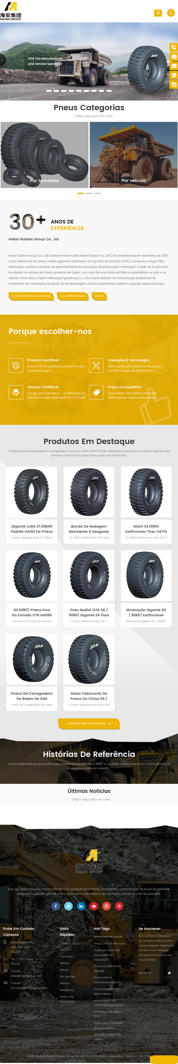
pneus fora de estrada (108, 938)
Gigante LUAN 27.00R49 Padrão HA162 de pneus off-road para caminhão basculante (32, 530)
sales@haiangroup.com (26, 977)
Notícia (64, 964)
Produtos (65, 951)
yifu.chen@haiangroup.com (29, 989)
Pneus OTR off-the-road (109, 945)
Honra (99, 297)
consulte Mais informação (31, 297)
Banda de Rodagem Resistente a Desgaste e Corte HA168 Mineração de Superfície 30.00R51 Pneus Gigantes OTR (89, 530)
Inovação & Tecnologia (128, 361)
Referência (66, 991)
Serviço (64, 971)
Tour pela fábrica (72, 297)
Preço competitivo (124, 388)
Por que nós (68, 978)
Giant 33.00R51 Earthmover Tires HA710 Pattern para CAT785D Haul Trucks (146, 530)
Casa (63, 944)
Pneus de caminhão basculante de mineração (107, 956)
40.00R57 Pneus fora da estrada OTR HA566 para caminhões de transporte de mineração (32, 613)
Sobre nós (66, 957)
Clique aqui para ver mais (94, 116)
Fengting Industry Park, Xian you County (22, 948)
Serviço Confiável (43, 388)
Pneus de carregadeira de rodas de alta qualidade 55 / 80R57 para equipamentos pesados (32, 697)
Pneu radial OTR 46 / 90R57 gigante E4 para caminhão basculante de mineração (89, 613)
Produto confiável (43, 361)
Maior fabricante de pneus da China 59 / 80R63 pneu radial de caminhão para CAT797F (88, 697)
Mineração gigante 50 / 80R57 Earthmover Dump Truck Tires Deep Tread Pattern (146, 613)
